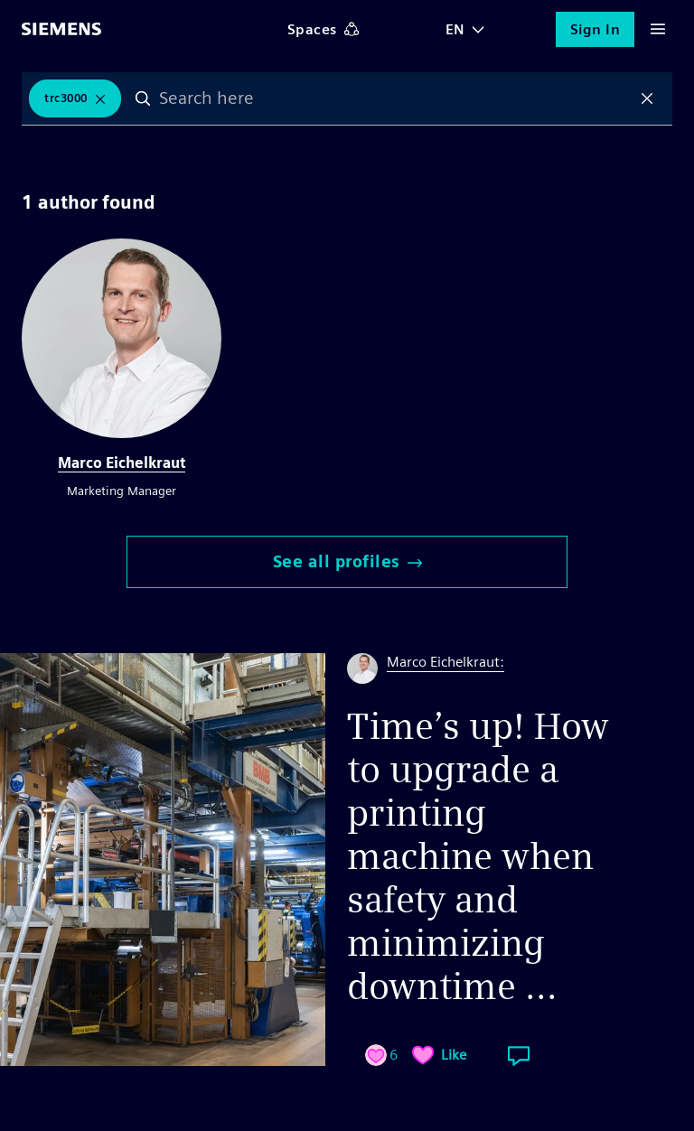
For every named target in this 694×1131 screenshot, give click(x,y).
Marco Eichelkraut (121, 463)
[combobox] (395, 98)
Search (142, 98)
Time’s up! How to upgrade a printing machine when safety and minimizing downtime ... (478, 856)
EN (455, 29)
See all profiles (347, 561)
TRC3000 (66, 98)
